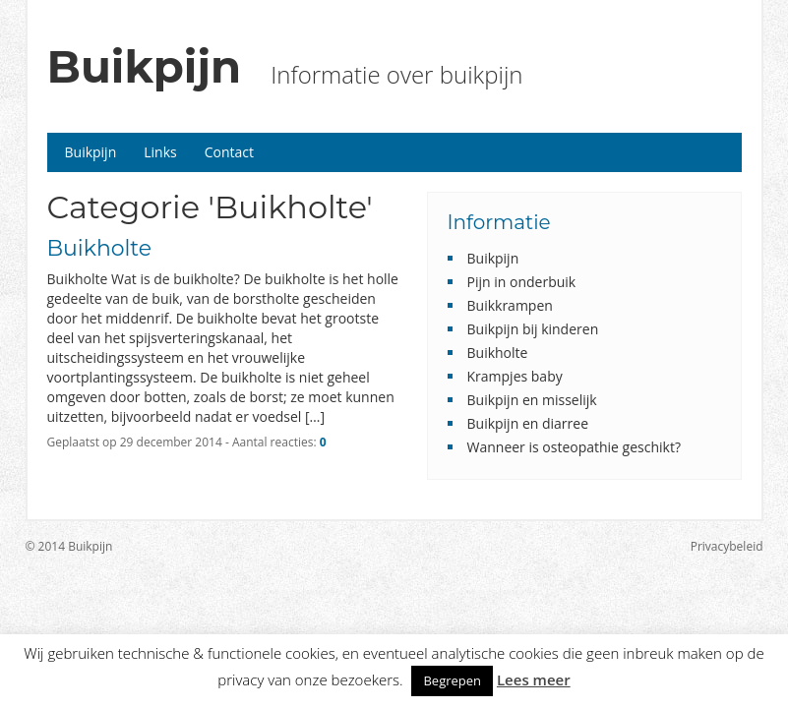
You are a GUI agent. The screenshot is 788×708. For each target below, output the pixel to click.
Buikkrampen (510, 305)
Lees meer (534, 679)
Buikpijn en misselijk (532, 399)
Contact (229, 152)
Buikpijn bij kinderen (533, 329)
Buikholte (99, 248)
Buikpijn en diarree (528, 423)
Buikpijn (144, 66)
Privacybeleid (727, 546)
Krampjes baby (515, 376)
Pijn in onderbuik (521, 281)
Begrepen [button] (452, 680)
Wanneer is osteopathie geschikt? (574, 447)
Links (160, 152)
